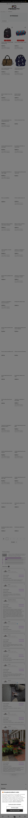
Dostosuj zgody (14, 807)
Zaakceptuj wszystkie (15, 810)
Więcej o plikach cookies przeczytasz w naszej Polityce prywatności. (13, 801)
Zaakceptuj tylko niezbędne (14, 804)
